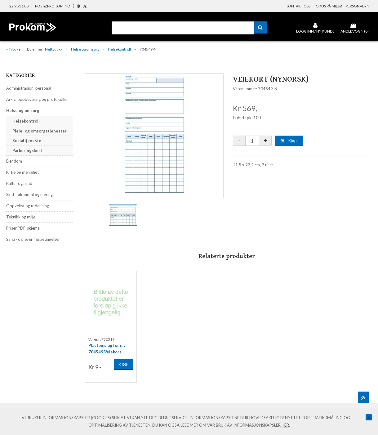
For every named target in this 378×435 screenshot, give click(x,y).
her (285, 425)
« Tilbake (13, 49)
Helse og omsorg (85, 49)
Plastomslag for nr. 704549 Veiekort (106, 347)
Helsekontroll (119, 49)
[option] (154, 136)
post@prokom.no (52, 6)
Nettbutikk (53, 49)
